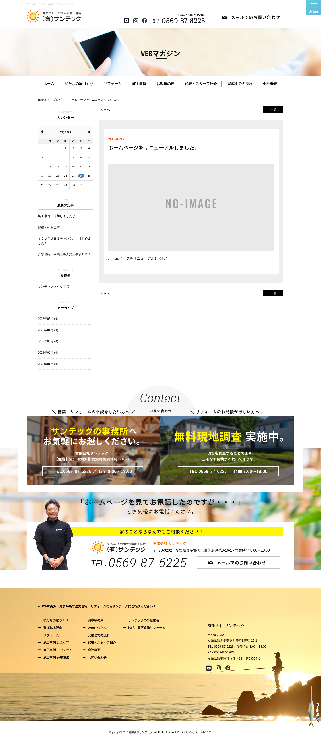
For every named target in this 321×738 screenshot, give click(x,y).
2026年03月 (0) (48, 341)
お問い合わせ (97, 657)
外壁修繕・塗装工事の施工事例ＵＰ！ (64, 254)
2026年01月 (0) (48, 364)
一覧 (273, 109)
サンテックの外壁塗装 (143, 620)
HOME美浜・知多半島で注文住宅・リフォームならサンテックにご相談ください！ (98, 606)
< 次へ (105, 109)
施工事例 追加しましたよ (56, 216)
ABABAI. (206, 732)
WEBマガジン (98, 627)
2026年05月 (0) (48, 318)
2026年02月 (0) (48, 352)
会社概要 (270, 84)
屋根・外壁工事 (49, 227)
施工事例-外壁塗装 (56, 657)
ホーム (48, 84)
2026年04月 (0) (48, 330)
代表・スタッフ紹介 (201, 84)
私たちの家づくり (79, 84)
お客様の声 (165, 84)
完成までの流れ (239, 84)
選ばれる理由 (52, 627)
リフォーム (112, 84)
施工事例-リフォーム (57, 650)
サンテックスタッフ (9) (54, 286)
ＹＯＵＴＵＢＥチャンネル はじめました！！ (64, 241)
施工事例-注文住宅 (56, 642)
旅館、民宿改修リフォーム (146, 627)
